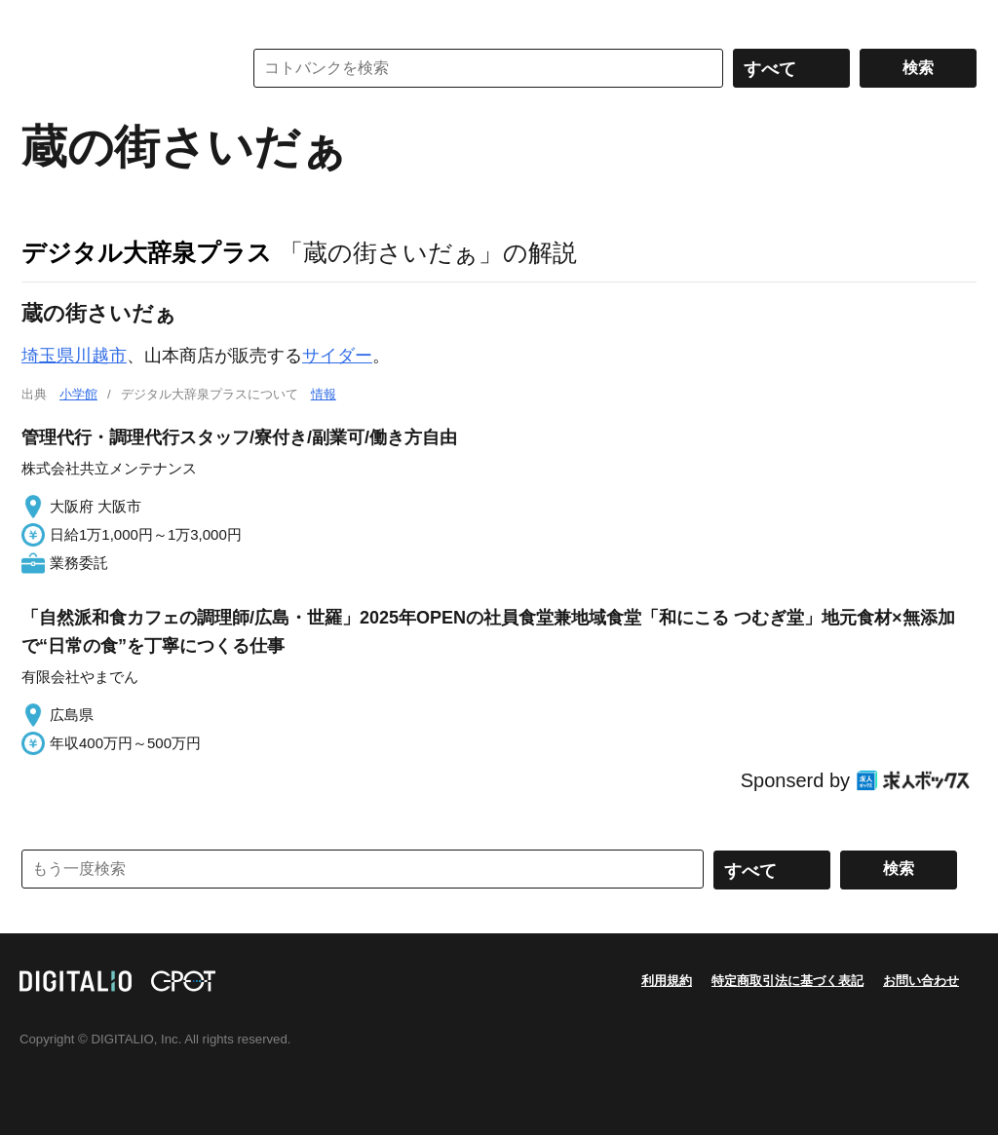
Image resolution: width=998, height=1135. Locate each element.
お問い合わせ (921, 980)
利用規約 (666, 980)
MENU (40, 19)
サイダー (337, 355)
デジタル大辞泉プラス (146, 252)
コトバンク (117, 68)
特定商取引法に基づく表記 (787, 980)
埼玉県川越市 (74, 355)
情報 (323, 394)
